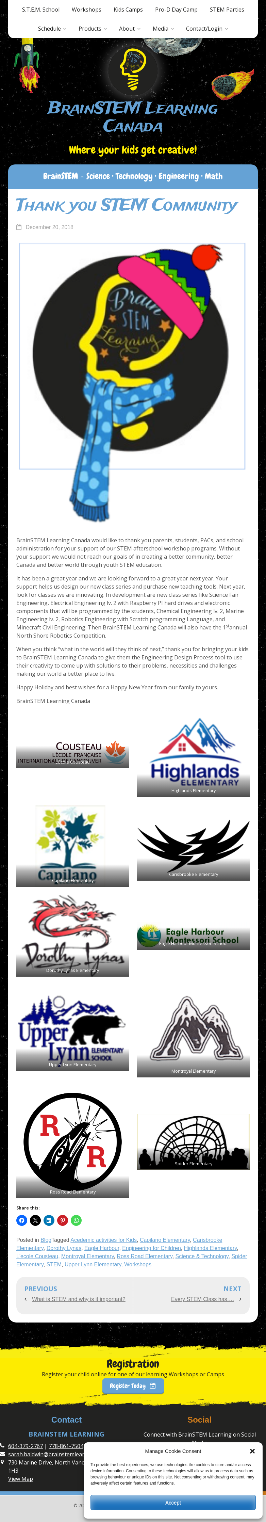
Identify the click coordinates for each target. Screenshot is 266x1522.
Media (160, 28)
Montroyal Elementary (87, 1256)
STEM (54, 1264)
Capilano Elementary (165, 1240)
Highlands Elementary (210, 1248)
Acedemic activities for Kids (103, 1240)
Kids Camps (128, 9)
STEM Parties (227, 9)
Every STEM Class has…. (202, 1299)
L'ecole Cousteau (37, 1256)
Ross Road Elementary (144, 1256)
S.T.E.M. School (41, 9)
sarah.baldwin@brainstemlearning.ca (55, 1454)
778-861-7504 (66, 1446)
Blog (45, 1240)
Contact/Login (204, 28)
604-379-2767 (25, 1446)
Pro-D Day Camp (176, 9)
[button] (252, 1451)
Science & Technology (202, 1256)
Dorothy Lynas (64, 1248)
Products (90, 28)
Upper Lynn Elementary (93, 1264)
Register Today (133, 1386)
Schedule (49, 28)
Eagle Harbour (101, 1248)
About (127, 28)
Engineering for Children (151, 1248)
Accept (173, 1502)
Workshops (86, 9)
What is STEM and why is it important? (79, 1299)
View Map (20, 1479)
